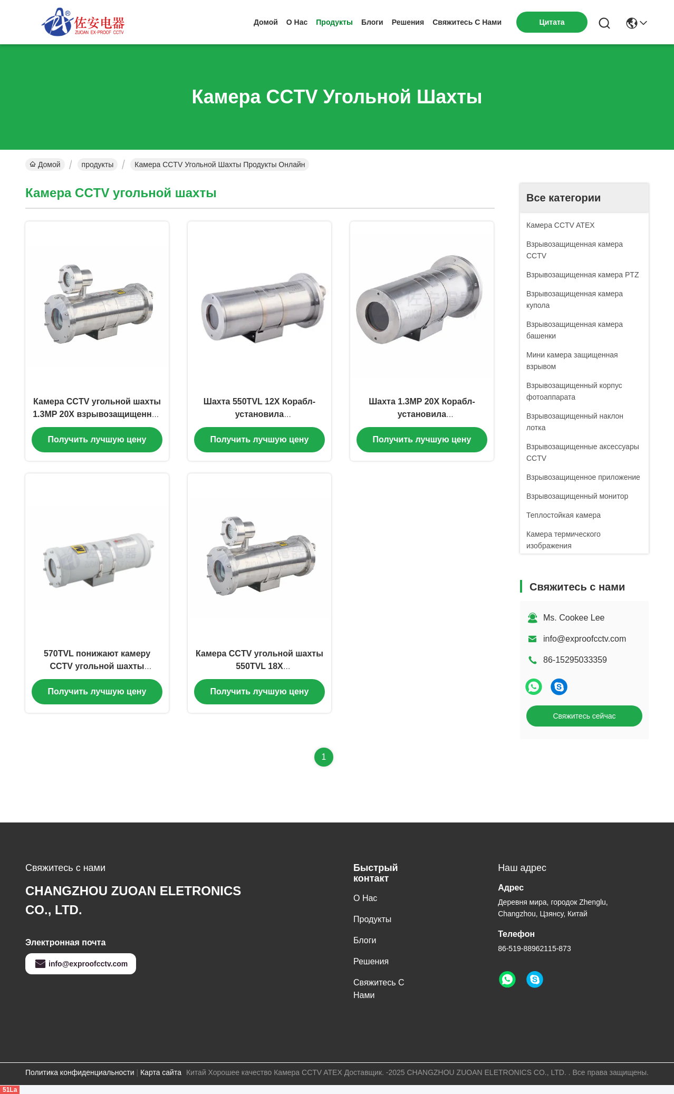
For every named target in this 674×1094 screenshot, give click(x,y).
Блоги (372, 22)
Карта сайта (160, 1072)
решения (408, 22)
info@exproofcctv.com (584, 638)
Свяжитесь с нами (467, 22)
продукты (334, 22)
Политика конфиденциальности (79, 1072)
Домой (266, 22)
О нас (296, 22)
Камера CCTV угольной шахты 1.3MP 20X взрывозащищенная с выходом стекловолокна (97, 414)
